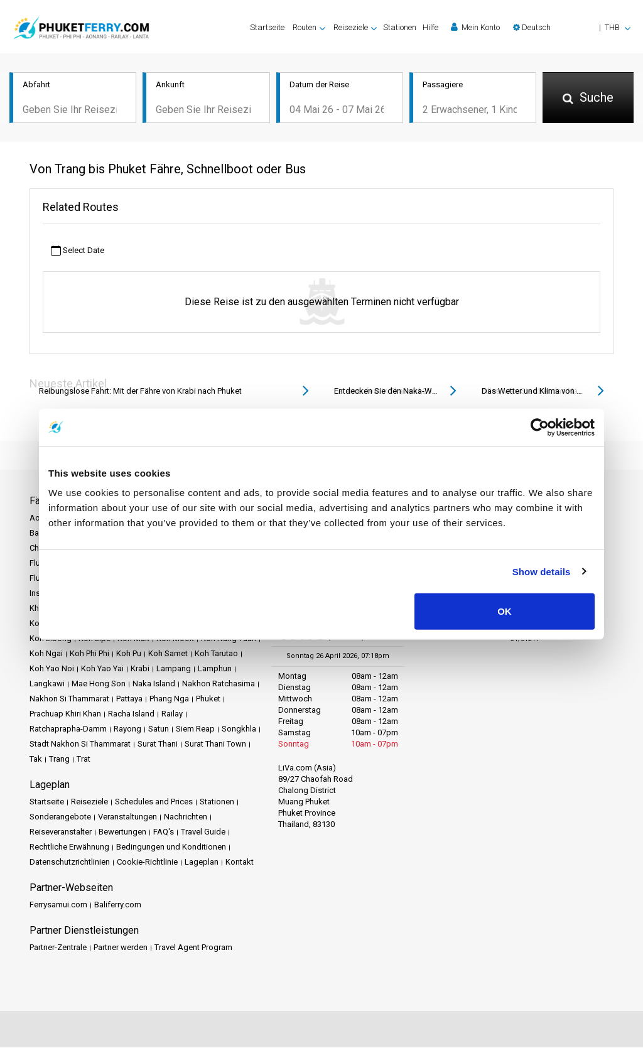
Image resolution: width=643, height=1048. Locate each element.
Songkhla (239, 729)
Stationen (399, 27)
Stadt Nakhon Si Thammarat (80, 744)
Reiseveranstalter (61, 832)
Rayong (127, 729)
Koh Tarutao (216, 654)
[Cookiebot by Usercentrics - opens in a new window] (540, 427)
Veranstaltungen (127, 817)
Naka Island (153, 684)
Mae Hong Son (99, 684)
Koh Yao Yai (102, 669)
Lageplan (202, 862)
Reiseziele (89, 802)
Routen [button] (304, 27)
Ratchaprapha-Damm (68, 729)
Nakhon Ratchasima (218, 684)
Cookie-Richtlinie (147, 862)
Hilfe (430, 27)
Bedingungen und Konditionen (171, 847)
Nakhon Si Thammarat (69, 699)
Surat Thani (158, 744)
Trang (59, 759)
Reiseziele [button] (350, 27)
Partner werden (121, 948)
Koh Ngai (46, 654)
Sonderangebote (60, 817)
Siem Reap (195, 729)
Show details (541, 571)
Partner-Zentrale (58, 948)
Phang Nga (169, 699)
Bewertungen (122, 832)
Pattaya (129, 699)
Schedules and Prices (154, 802)
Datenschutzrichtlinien (70, 862)
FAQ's (163, 832)
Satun (158, 729)
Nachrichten (185, 817)
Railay (172, 714)
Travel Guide (203, 832)
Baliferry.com (117, 905)
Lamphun (215, 669)
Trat (83, 759)
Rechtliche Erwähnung (69, 847)
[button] (571, 27)
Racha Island (131, 714)
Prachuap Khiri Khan (65, 714)
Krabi (140, 669)
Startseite (267, 27)
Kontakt (239, 862)
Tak (36, 759)
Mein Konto (475, 27)
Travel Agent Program (193, 948)
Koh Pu (128, 654)
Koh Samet (168, 654)
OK (504, 611)
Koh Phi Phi (89, 654)
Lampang (173, 669)
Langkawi (47, 684)
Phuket (208, 699)
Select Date (77, 251)
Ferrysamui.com (58, 905)
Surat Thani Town (215, 744)
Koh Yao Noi (52, 669)
